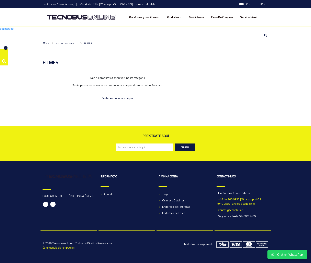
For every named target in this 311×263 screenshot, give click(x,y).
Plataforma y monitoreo (143, 17)
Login (165, 194)
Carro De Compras (222, 17)
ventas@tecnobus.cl (230, 210)
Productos (173, 17)
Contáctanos (196, 17)
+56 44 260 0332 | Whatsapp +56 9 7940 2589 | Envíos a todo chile (117, 4)
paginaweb (7, 28)
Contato (109, 194)
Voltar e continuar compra (118, 98)
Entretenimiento (66, 43)
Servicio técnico (249, 17)
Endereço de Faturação (176, 206)
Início (46, 43)
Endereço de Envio (173, 213)
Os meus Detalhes (173, 200)
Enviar (185, 147)
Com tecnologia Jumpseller (58, 247)
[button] (245, 4)
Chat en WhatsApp (287, 254)
